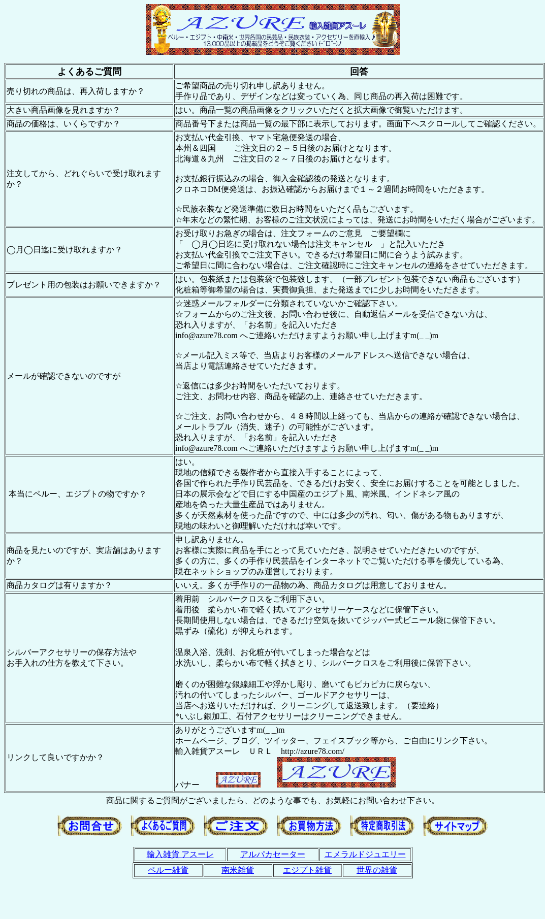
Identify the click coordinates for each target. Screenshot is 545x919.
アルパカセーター (272, 854)
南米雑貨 (237, 870)
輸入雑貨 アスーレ (180, 854)
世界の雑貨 (377, 870)
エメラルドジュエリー (365, 854)
